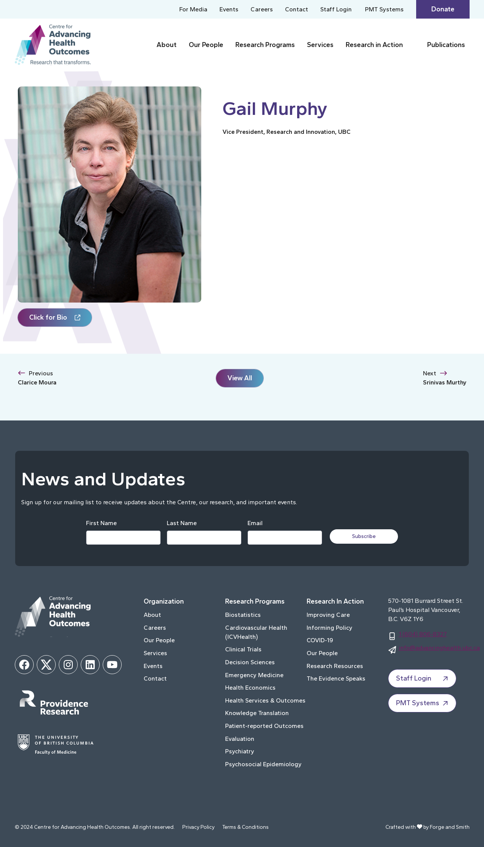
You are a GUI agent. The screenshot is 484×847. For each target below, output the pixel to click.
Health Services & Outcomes (265, 700)
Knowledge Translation (257, 713)
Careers (262, 9)
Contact (296, 9)
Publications (446, 45)
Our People (206, 45)
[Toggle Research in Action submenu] (413, 45)
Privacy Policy (198, 827)
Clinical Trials (243, 649)
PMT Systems (384, 9)
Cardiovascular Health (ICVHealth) (256, 632)
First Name (101, 523)
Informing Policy (329, 627)
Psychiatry (239, 751)
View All (239, 378)
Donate (442, 9)
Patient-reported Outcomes (264, 725)
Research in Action (374, 45)
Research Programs (265, 45)
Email (255, 523)
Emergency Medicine (254, 675)
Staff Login (336, 9)
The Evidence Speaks (336, 678)
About (167, 45)
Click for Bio (48, 317)
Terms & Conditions (245, 827)
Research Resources (335, 666)
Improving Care (328, 614)
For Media (193, 9)
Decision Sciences (250, 662)
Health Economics (250, 687)
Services (320, 45)
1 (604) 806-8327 (423, 634)
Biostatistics (243, 614)
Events (228, 9)
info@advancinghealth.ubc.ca (439, 647)
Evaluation (239, 738)
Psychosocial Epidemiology (263, 764)
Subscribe (364, 536)
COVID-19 (320, 640)
